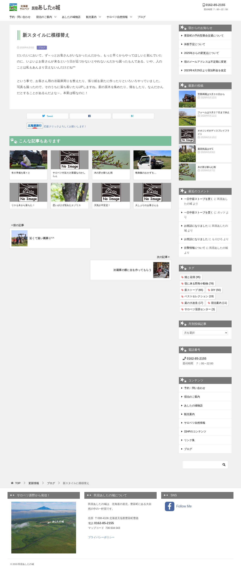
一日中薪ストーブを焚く (198, 198)
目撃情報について (194, 247)
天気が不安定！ (102, 205)
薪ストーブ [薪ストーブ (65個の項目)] (194, 289)
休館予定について (194, 44)
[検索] (205, 464)
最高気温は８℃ (214, 151)
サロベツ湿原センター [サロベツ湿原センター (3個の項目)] (200, 309)
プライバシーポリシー (101, 537)
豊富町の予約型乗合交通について (204, 35)
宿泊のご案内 (44, 16)
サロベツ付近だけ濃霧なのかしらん (69, 174)
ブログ (142, 16)
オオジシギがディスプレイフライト (214, 134)
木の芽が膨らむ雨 (103, 172)
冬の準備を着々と (20, 172)
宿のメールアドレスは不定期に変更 (205, 61)
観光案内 (91, 16)
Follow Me (178, 506)
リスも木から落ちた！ (23, 205)
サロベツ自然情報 (117, 16)
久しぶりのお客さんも (147, 205)
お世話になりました (196, 225)
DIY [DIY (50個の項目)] (216, 289)
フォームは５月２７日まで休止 (214, 114)
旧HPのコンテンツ (195, 431)
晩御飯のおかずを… (145, 172)
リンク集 (189, 440)
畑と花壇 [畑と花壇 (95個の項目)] (193, 277)
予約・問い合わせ (20, 16)
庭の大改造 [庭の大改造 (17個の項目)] (194, 302)
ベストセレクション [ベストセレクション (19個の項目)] (199, 296)
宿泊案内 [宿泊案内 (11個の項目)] (219, 302)
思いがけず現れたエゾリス (67, 205)
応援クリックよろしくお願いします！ (65, 126)
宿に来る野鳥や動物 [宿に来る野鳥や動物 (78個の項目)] (199, 283)
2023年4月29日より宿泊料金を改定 (205, 70)
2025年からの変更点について (201, 53)
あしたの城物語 (71, 16)
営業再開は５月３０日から (214, 96)
